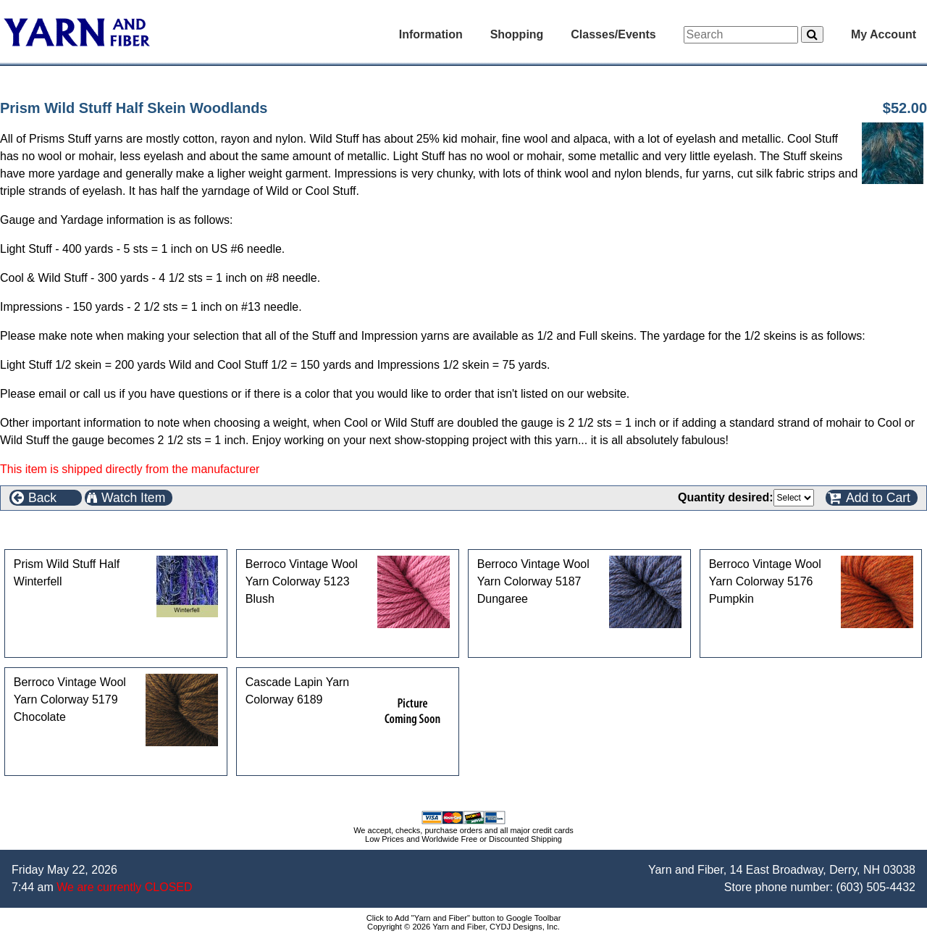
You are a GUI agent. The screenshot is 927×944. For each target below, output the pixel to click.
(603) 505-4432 (875, 887)
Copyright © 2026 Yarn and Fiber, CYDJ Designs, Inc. (463, 926)
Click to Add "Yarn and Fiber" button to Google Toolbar (463, 918)
